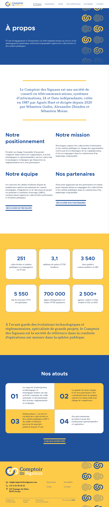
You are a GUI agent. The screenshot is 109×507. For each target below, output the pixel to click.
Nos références (73, 4)
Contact (100, 4)
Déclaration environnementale (42, 501)
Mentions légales (26, 501)
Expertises (49, 4)
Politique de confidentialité (10, 501)
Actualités (88, 4)
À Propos (37, 4)
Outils (60, 4)
